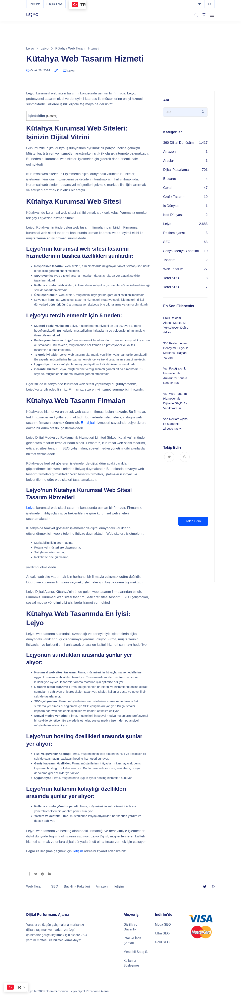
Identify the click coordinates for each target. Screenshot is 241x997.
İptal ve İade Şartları (132, 940)
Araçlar (168, 161)
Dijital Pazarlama (176, 170)
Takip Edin (193, 521)
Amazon (169, 152)
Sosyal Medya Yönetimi (181, 251)
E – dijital (88, 423)
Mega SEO (163, 924)
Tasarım (169, 260)
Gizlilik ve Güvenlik (130, 927)
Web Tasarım (173, 269)
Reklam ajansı (174, 233)
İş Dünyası (171, 206)
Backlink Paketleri (77, 886)
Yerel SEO (171, 278)
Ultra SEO (162, 933)
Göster (51, 115)
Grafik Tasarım (174, 197)
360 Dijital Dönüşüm (178, 143)
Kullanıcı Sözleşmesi (132, 963)
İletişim (119, 886)
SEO (166, 242)
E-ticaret (169, 179)
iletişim (78, 851)
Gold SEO (162, 942)
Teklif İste (34, 3)
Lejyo (70, 70)
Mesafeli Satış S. (136, 951)
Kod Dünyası (173, 215)
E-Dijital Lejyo (54, 3)
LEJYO (32, 15)
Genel (167, 188)
